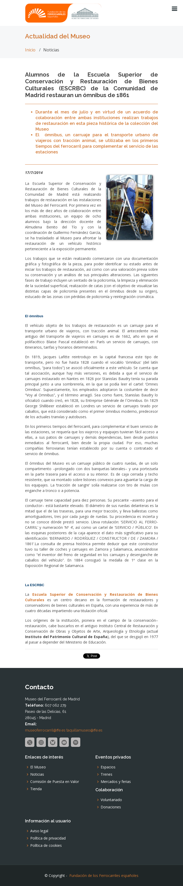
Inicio (30, 50)
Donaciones (111, 807)
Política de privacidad (48, 838)
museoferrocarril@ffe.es (45, 730)
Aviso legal (39, 831)
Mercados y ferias (116, 781)
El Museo (38, 767)
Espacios (108, 767)
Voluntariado (111, 800)
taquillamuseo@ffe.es (84, 730)
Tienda (36, 789)
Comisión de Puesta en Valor (54, 781)
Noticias (37, 774)
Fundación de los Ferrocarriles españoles (103, 875)
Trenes (106, 774)
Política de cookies (46, 845)
